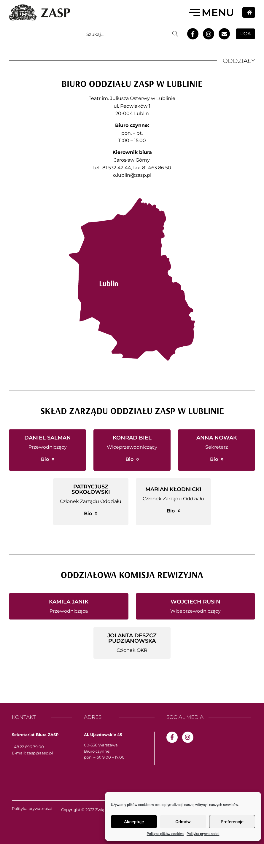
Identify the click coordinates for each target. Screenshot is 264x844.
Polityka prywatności (203, 834)
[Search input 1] (126, 34)
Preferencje (232, 821)
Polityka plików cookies (165, 834)
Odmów (183, 821)
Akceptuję (134, 821)
